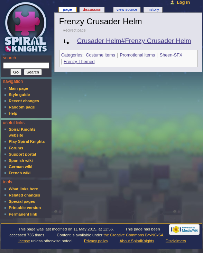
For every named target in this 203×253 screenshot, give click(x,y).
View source (127, 9)
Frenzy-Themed (79, 61)
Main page (18, 88)
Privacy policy (96, 241)
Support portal (22, 154)
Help (13, 113)
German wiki (20, 167)
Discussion (92, 9)
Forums (16, 148)
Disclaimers (176, 241)
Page (67, 9)
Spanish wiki (21, 160)
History (153, 9)
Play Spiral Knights (27, 141)
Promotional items (137, 55)
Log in (183, 2)
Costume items (100, 55)
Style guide (19, 95)
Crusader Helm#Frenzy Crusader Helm (134, 40)
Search (9, 57)
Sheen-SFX (171, 55)
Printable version (25, 208)
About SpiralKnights (137, 241)
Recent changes (24, 101)
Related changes (24, 195)
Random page (22, 107)
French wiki (19, 173)
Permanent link (23, 214)
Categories (71, 55)
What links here (23, 189)
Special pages (22, 201)
